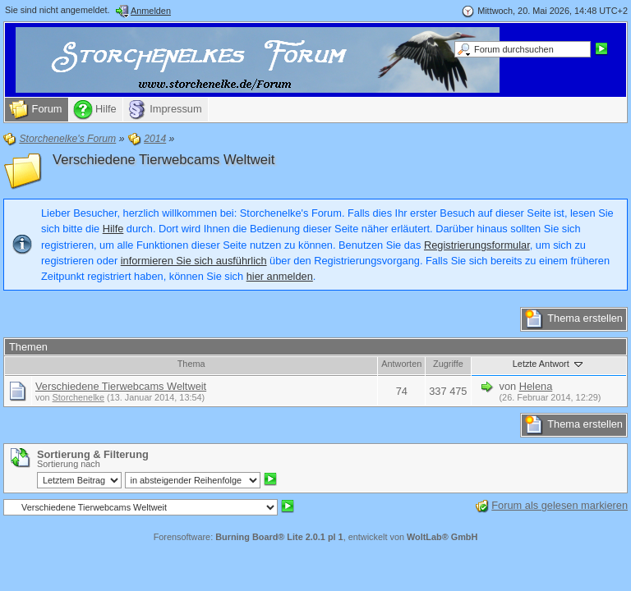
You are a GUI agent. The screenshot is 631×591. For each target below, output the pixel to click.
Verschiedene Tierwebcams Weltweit (163, 159)
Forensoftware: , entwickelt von (316, 537)
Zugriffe (448, 364)
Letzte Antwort (549, 363)
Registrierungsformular (477, 245)
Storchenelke (78, 397)
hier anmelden (279, 276)
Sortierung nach (68, 464)
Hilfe (113, 228)
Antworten (401, 364)
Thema (191, 364)
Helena (536, 386)
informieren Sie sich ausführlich (194, 260)
